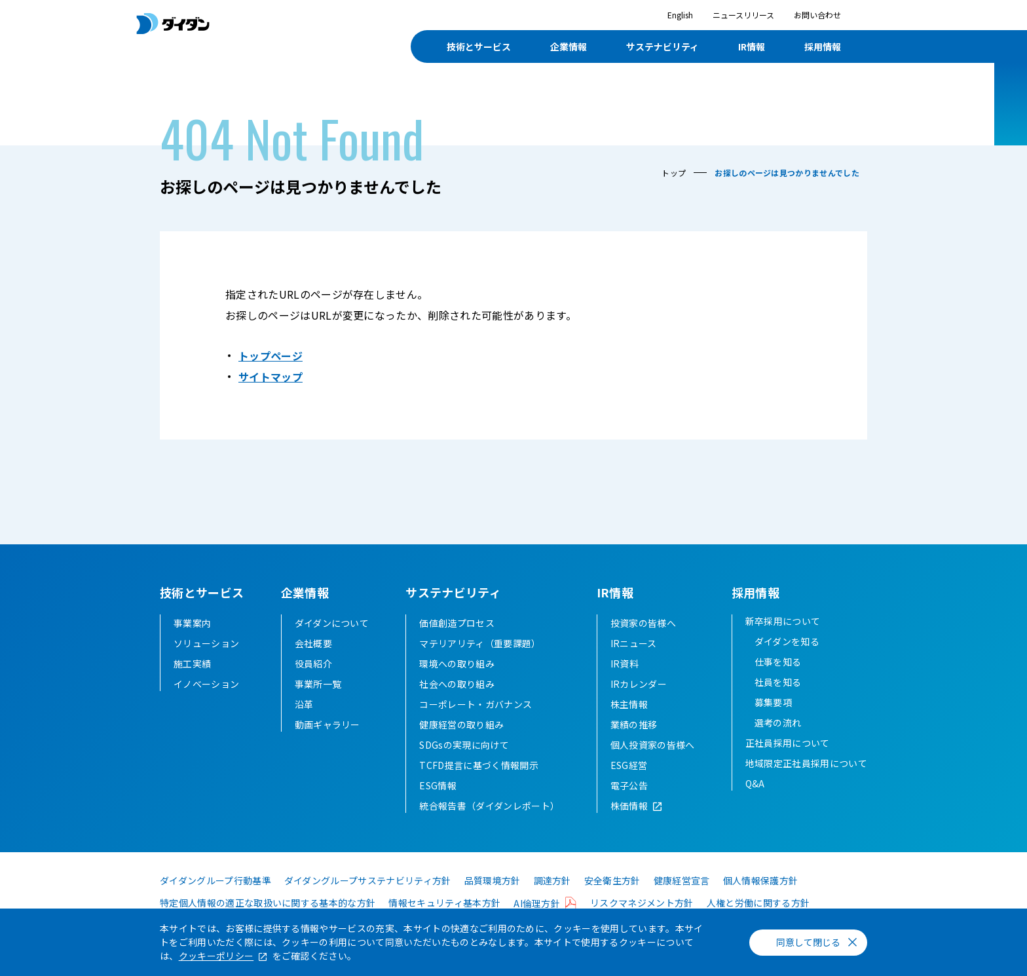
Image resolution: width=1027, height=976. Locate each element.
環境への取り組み (457, 663)
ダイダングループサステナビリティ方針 (367, 880)
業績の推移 (634, 724)
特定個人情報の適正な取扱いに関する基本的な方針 (267, 902)
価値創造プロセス (457, 622)
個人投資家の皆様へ (652, 744)
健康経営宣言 (682, 880)
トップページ (270, 356)
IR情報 (751, 46)
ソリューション (206, 643)
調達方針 (552, 880)
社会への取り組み (457, 683)
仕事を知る (778, 661)
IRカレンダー (638, 683)
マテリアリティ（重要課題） (479, 643)
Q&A (755, 783)
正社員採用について (787, 742)
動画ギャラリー (327, 724)
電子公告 (629, 785)
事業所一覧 (318, 683)
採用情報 (822, 46)
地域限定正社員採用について (806, 763)
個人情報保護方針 (760, 880)
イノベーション (206, 683)
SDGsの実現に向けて (464, 744)
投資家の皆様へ (643, 622)
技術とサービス (479, 46)
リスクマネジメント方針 (642, 902)
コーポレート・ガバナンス (475, 704)
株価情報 (629, 805)
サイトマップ (270, 377)
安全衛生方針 (612, 880)
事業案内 (192, 622)
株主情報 (629, 704)
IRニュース (633, 643)
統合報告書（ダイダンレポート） (489, 805)
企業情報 (568, 46)
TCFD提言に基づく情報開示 (478, 765)
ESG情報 (438, 785)
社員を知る (778, 681)
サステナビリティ (662, 46)
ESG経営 (629, 765)
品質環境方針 (492, 880)
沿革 (304, 704)
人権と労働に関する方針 (758, 902)
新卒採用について (783, 621)
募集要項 (773, 702)
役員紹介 (313, 663)
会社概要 (313, 643)
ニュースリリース (743, 14)
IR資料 (624, 663)
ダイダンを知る (787, 641)
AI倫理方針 (537, 903)
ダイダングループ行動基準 (215, 880)
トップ (674, 172)
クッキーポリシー (216, 955)
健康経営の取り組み (461, 724)
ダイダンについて (332, 622)
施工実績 (192, 663)
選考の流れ (778, 722)
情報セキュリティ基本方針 (444, 902)
